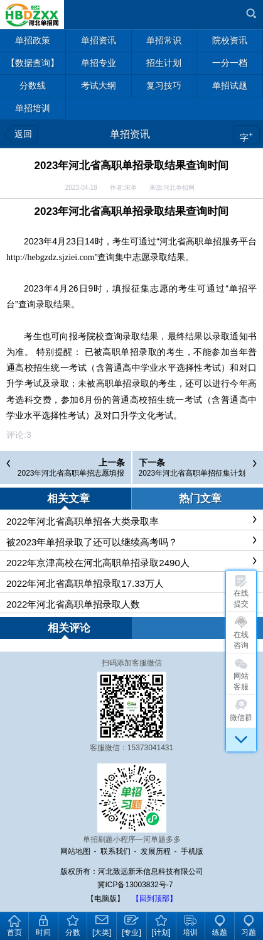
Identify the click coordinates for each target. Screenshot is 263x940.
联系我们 (115, 851)
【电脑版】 (105, 898)
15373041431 (150, 747)
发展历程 (156, 851)
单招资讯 (130, 134)
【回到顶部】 (154, 898)
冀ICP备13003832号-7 (135, 884)
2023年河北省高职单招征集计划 (192, 473)
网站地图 (75, 851)
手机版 (192, 851)
